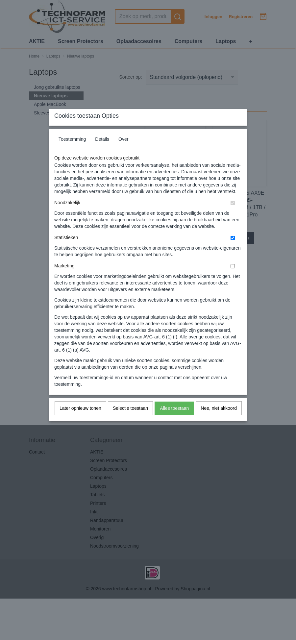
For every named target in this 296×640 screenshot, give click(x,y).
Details (102, 152)
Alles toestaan (174, 421)
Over (123, 152)
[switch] (233, 216)
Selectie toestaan (130, 421)
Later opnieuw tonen (80, 421)
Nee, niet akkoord (219, 421)
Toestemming (72, 152)
